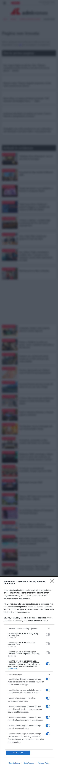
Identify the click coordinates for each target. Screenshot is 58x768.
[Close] (52, 581)
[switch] (48, 634)
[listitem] (29, 628)
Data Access (29, 763)
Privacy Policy (43, 763)
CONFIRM (18, 753)
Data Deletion (14, 763)
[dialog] (29, 672)
